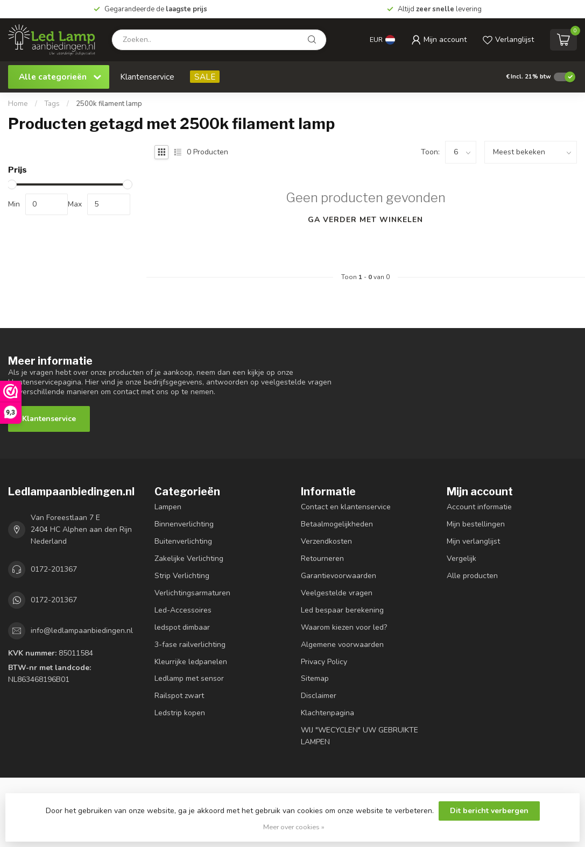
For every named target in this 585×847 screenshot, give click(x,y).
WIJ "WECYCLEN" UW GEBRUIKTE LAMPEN (359, 736)
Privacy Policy (324, 662)
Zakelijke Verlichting (188, 558)
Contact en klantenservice (346, 507)
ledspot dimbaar (182, 627)
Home (18, 104)
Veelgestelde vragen (336, 593)
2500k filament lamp (109, 104)
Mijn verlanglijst (473, 541)
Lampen (167, 507)
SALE (204, 76)
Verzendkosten (326, 541)
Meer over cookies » (294, 826)
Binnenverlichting (184, 524)
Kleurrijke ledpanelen (190, 662)
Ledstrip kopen (179, 713)
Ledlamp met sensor (189, 678)
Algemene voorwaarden (342, 644)
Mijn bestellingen (476, 524)
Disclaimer (318, 696)
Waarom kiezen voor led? (344, 627)
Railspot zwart (179, 696)
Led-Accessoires (183, 610)
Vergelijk (461, 558)
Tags (52, 104)
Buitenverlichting (183, 541)
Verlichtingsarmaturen (192, 593)
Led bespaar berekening (342, 610)
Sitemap (315, 678)
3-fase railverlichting (189, 644)
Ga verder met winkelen (365, 220)
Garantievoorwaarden (338, 576)
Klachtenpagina (327, 713)
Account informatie (479, 507)
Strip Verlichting (181, 576)
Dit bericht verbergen (489, 811)
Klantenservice (147, 76)
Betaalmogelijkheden (337, 524)
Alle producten (472, 576)
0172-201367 (54, 569)
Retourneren (322, 558)
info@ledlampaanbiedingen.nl (82, 630)
